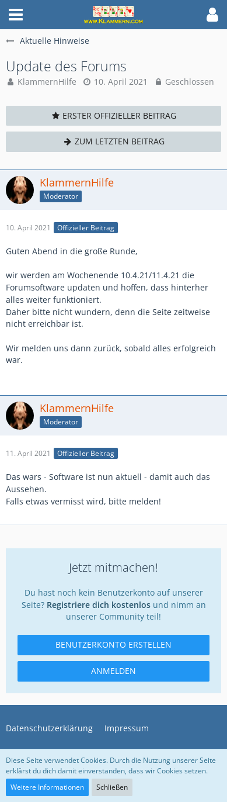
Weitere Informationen (47, 787)
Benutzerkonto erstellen (113, 644)
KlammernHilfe (47, 81)
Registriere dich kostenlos (99, 604)
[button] (16, 14)
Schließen (112, 787)
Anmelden (113, 670)
